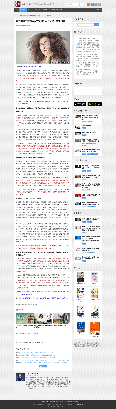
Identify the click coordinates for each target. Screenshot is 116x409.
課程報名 (44, 9)
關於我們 (52, 9)
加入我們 (75, 401)
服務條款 (69, 401)
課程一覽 (37, 9)
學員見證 (59, 9)
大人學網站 (87, 46)
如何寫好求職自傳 (86, 126)
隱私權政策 (62, 401)
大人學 (79, 90)
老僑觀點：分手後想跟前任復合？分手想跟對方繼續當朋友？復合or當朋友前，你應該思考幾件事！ (91, 228)
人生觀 (83, 143)
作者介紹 (30, 9)
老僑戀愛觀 (84, 232)
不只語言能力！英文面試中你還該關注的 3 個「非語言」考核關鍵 (36, 357)
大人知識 (22, 9)
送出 (96, 25)
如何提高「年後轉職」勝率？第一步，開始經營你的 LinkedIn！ (36, 352)
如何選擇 (29, 25)
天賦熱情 (18, 25)
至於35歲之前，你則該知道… (90, 132)
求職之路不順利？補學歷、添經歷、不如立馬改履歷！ (90, 257)
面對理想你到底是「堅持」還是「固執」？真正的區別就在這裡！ (91, 140)
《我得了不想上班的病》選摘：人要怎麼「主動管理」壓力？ (91, 195)
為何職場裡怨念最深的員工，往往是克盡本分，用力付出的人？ (91, 150)
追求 (83, 252)
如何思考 (24, 25)
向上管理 (84, 153)
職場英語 (89, 206)
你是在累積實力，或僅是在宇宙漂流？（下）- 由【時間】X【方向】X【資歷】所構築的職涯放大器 (91, 239)
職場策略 (89, 153)
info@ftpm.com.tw (78, 404)
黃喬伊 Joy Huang (30, 28)
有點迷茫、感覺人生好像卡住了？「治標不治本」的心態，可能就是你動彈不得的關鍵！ (43, 362)
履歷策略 (84, 128)
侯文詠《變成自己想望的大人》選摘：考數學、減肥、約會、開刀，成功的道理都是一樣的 (43, 360)
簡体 (99, 9)
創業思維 (94, 143)
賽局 (83, 189)
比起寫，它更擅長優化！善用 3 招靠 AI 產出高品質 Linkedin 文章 (36, 355)
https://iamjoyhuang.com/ (32, 375)
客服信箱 (87, 73)
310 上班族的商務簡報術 (59, 325)
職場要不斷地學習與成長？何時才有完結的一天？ (91, 249)
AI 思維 (89, 171)
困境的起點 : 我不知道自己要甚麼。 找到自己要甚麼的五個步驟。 (90, 117)
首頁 (16, 9)
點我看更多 (43, 366)
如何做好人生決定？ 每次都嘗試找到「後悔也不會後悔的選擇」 (90, 219)
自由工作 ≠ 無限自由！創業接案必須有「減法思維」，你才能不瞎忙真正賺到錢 (91, 185)
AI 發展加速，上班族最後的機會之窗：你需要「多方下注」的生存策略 (91, 167)
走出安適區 (95, 153)
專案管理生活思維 (47, 401)
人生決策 (84, 121)
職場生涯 (25, 15)
